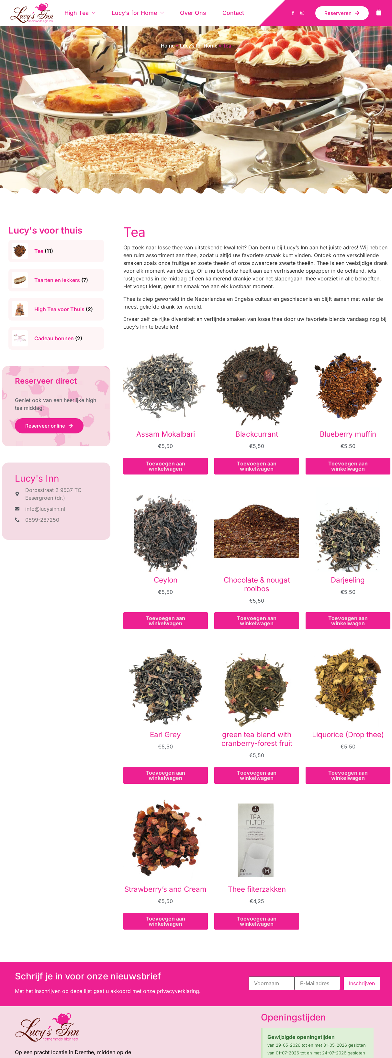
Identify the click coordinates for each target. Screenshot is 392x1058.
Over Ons (192, 12)
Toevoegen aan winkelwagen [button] (165, 466)
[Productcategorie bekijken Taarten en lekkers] (56, 280)
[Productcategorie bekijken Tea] (56, 251)
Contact (231, 12)
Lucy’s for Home (137, 12)
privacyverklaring (178, 991)
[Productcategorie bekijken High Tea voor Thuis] (56, 309)
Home (168, 46)
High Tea (79, 12)
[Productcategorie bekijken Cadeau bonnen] (56, 338)
